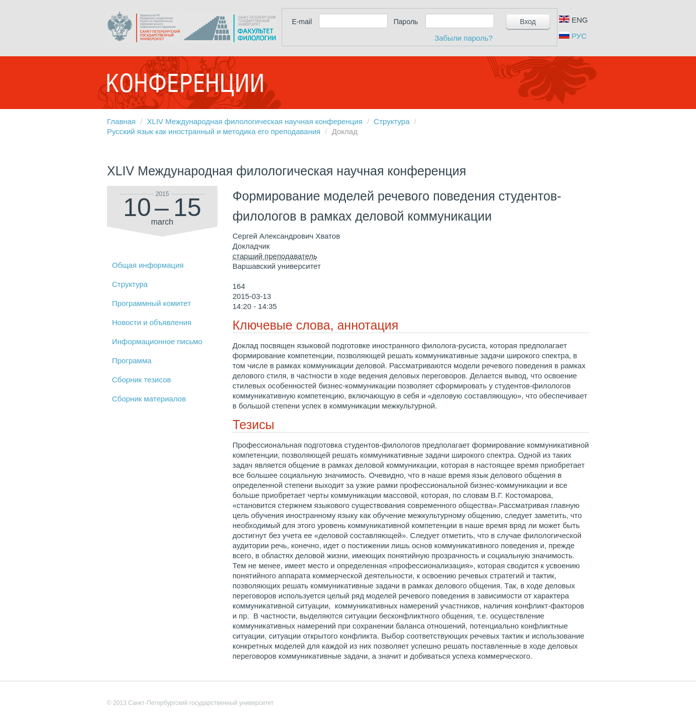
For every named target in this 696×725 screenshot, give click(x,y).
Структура (391, 121)
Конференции (185, 83)
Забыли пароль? (463, 38)
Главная (121, 121)
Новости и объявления (151, 322)
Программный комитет (151, 303)
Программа (132, 360)
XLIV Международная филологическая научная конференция (255, 121)
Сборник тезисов (141, 379)
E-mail (302, 22)
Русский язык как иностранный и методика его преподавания (213, 131)
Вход (528, 22)
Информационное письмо (157, 341)
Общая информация (148, 265)
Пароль (406, 22)
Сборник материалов (149, 398)
